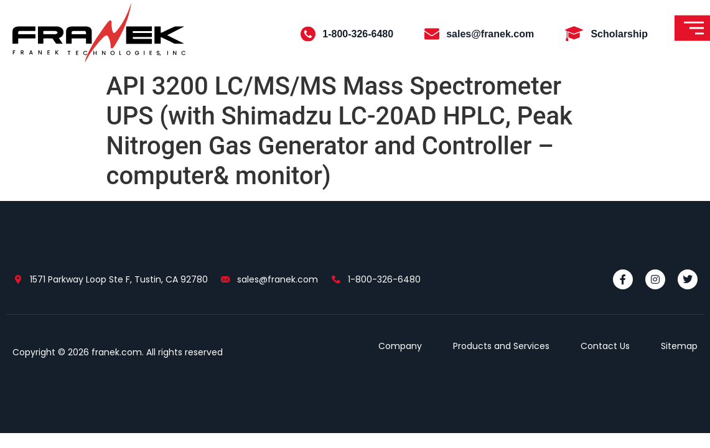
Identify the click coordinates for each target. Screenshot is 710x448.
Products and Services (501, 346)
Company (400, 346)
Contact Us (605, 346)
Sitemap (679, 346)
